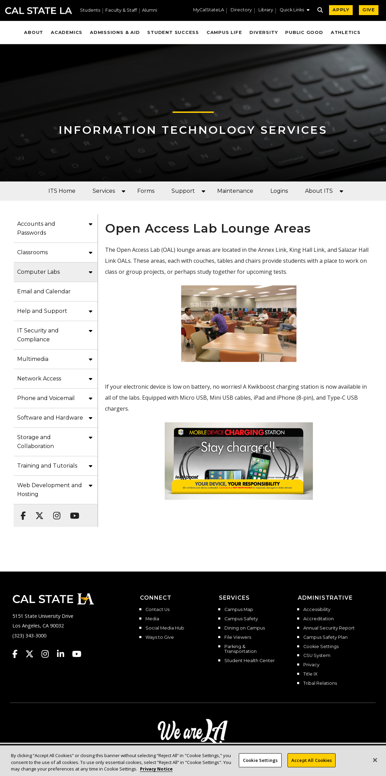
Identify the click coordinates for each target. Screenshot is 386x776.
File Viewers (237, 637)
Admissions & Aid (115, 32)
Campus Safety (241, 618)
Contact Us (157, 609)
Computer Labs (38, 272)
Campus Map (238, 609)
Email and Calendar (44, 291)
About (33, 32)
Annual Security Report (329, 628)
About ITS (319, 191)
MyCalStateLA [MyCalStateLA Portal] (208, 10)
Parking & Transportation (240, 649)
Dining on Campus (244, 628)
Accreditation (318, 618)
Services (104, 191)
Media (152, 618)
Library (265, 10)
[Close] (375, 764)
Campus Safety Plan (325, 637)
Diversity (263, 32)
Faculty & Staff (121, 10)
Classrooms (32, 252)
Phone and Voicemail (46, 398)
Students (90, 10)
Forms (145, 191)
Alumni (149, 10)
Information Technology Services (193, 130)
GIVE (368, 9)
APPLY (340, 9)
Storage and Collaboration (35, 441)
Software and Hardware (50, 417)
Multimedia (32, 359)
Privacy (311, 664)
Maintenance (235, 191)
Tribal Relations (320, 683)
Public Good (304, 32)
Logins (279, 191)
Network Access (39, 378)
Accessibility (316, 609)
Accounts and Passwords (36, 228)
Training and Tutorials (47, 465)
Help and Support (42, 311)
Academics (66, 32)
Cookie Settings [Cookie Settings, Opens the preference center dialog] (260, 764)
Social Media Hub (164, 628)
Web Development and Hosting (49, 489)
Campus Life (224, 32)
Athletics (346, 32)
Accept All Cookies (311, 764)
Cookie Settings (321, 646)
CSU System (316, 655)
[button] (294, 10)
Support (183, 191)
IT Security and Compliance (38, 335)
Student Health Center (249, 660)
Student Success (173, 32)
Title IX (310, 674)
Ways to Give (159, 637)
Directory (241, 10)
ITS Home (61, 191)
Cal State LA (38, 10)
